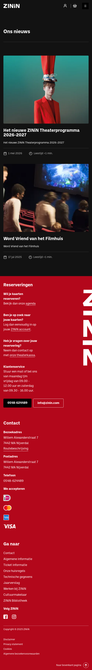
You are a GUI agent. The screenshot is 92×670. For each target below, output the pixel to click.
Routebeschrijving (15, 448)
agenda (31, 303)
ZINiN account (20, 329)
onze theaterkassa (22, 355)
